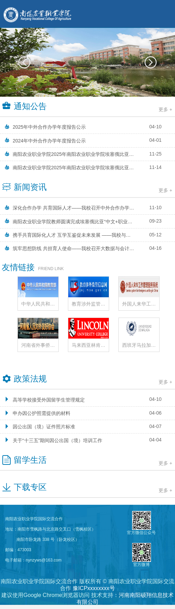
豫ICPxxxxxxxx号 (94, 588)
